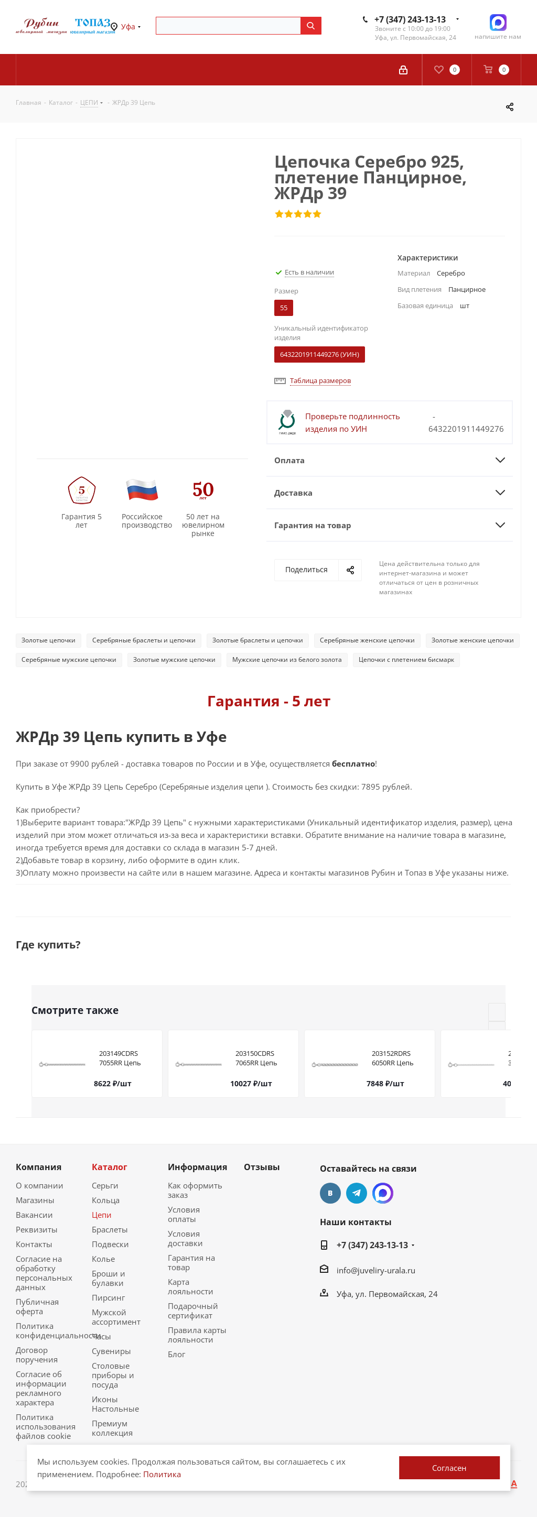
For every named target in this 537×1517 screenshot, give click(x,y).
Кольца (106, 1200)
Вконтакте (330, 1193)
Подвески (110, 1244)
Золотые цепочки (49, 640)
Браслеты (110, 1229)
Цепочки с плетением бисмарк (406, 659)
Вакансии (34, 1214)
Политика (162, 1474)
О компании (39, 1185)
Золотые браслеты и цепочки (257, 640)
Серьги (105, 1185)
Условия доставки (185, 1238)
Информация (197, 1167)
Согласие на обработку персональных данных (44, 1272)
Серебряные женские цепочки (367, 640)
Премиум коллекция (112, 1428)
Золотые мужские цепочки (174, 659)
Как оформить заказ (195, 1190)
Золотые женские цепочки (473, 640)
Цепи (102, 1214)
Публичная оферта (37, 1306)
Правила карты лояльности (197, 1335)
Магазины (35, 1200)
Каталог (109, 1167)
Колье (103, 1258)
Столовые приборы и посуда (113, 1375)
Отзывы (262, 1167)
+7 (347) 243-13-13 (410, 19)
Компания (38, 1167)
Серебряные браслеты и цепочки (144, 640)
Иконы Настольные (115, 1404)
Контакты (34, 1244)
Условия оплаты (184, 1214)
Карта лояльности (190, 1286)
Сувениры (111, 1351)
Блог (176, 1354)
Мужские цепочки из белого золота (287, 659)
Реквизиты (37, 1229)
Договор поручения (37, 1355)
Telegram (356, 1193)
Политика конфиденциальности (58, 1330)
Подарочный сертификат (193, 1310)
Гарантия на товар (191, 1262)
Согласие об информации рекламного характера (41, 1388)
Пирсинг (108, 1297)
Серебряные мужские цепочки (69, 659)
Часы (101, 1336)
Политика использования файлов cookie (46, 1426)
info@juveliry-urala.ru (376, 1269)
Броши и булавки (108, 1278)
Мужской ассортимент (116, 1317)
